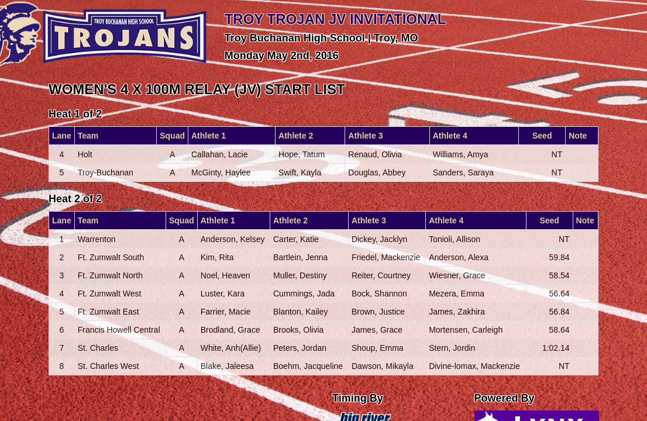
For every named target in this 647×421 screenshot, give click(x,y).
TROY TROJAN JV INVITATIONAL (335, 19)
